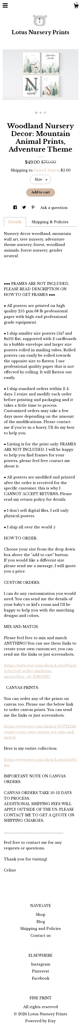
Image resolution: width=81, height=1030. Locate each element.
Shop (40, 914)
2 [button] (41, 113)
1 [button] (36, 113)
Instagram (40, 964)
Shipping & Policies (50, 222)
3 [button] (45, 113)
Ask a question (54, 207)
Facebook (40, 978)
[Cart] (76, 6)
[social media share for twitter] (24, 207)
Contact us (40, 935)
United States (46, 170)
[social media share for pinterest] (33, 207)
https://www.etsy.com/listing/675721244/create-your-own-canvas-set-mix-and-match (40, 732)
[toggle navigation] (5, 5)
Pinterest (40, 971)
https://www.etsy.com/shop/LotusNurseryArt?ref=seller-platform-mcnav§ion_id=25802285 (40, 671)
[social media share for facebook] (15, 207)
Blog (40, 921)
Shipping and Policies (40, 928)
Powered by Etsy (40, 1021)
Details (15, 222)
